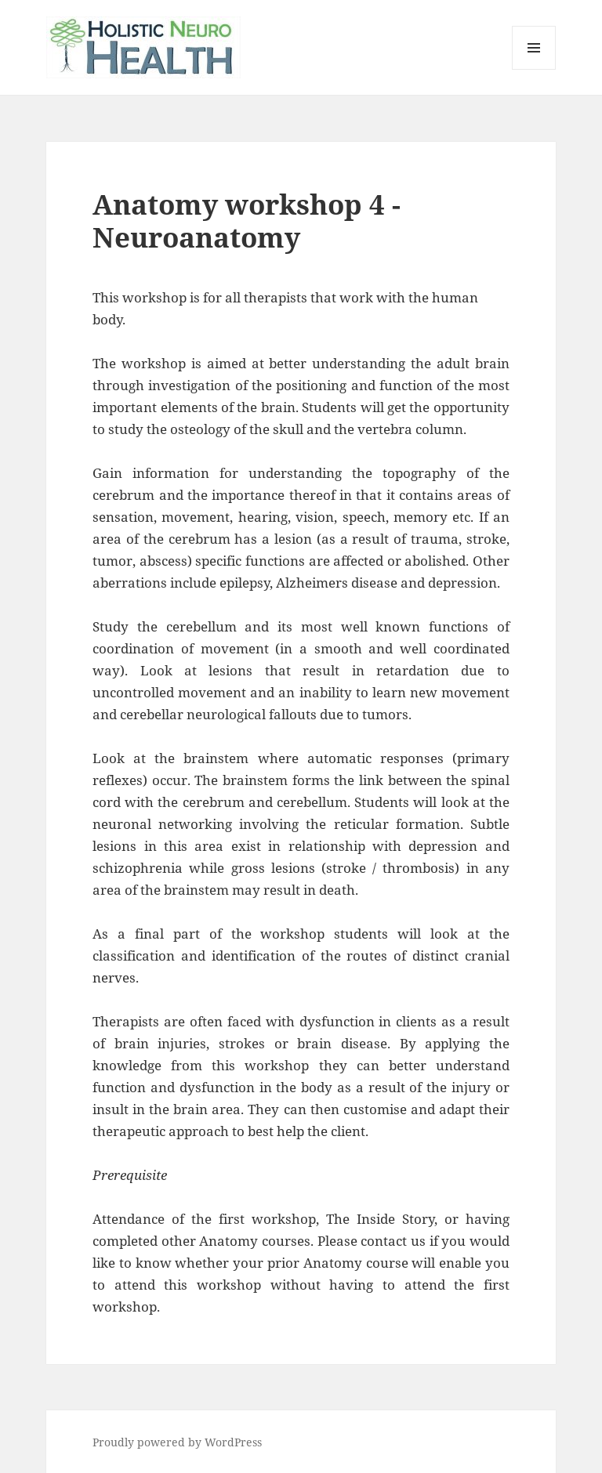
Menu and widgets (534, 69)
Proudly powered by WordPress (177, 1442)
